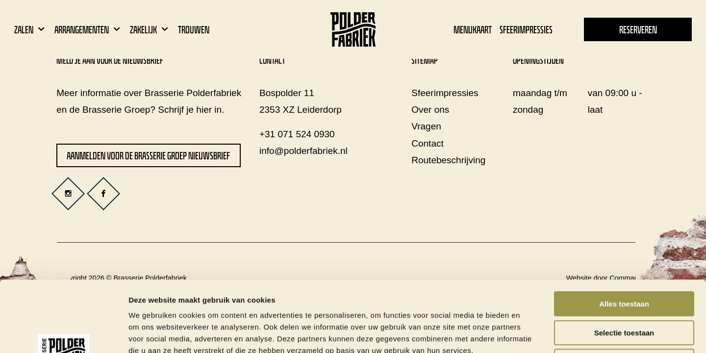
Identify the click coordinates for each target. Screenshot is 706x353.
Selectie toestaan (624, 262)
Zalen (30, 30)
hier (204, 109)
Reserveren (638, 30)
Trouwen (193, 30)
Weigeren (623, 290)
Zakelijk (150, 30)
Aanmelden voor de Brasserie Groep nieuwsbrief (148, 156)
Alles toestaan (624, 233)
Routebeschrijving (448, 160)
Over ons (430, 109)
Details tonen (529, 333)
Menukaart (473, 30)
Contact (427, 143)
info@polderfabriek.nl (303, 151)
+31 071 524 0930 (297, 134)
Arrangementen (88, 30)
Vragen (426, 126)
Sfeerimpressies (526, 30)
